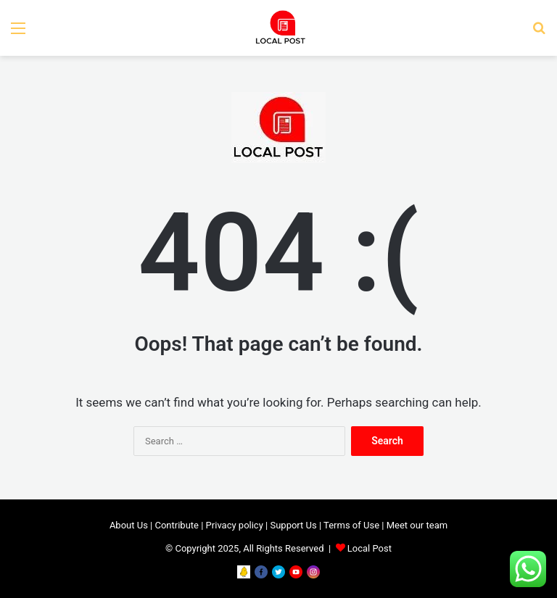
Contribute (176, 525)
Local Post (369, 548)
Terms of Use (351, 525)
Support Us (293, 525)
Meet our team (417, 525)
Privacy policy (234, 525)
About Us (129, 525)
